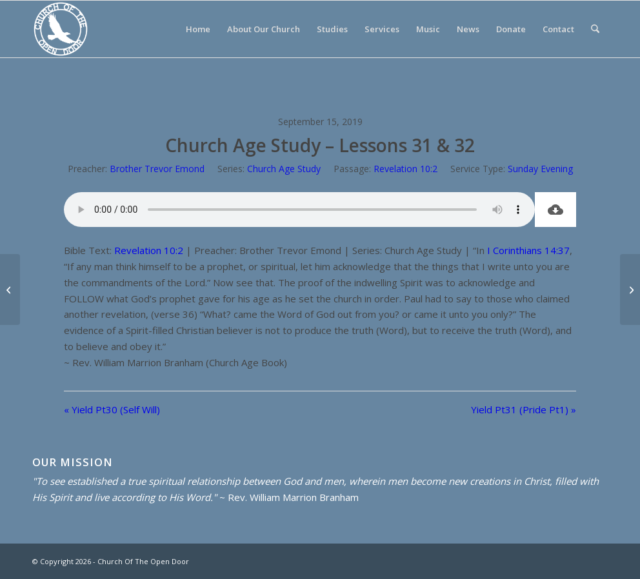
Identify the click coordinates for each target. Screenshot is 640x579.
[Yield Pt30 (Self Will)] (10, 289)
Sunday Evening (540, 168)
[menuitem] (198, 29)
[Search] (595, 29)
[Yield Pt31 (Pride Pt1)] (630, 289)
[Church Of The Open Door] (60, 29)
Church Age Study (284, 168)
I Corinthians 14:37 (528, 250)
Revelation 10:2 (405, 168)
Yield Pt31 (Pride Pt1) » (523, 409)
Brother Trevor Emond (157, 168)
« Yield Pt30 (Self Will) (112, 409)
